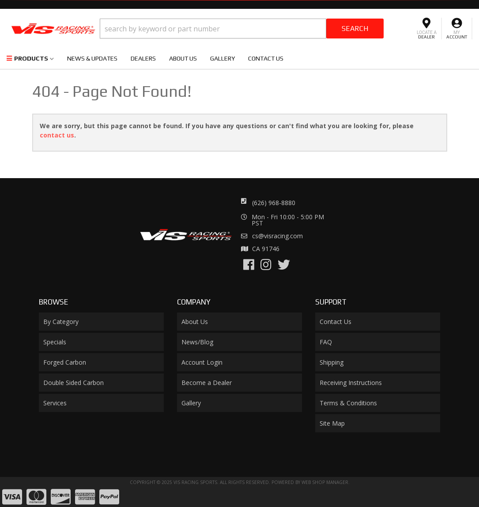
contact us (57, 135)
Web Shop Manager (325, 482)
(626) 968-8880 (273, 202)
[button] (242, 28)
